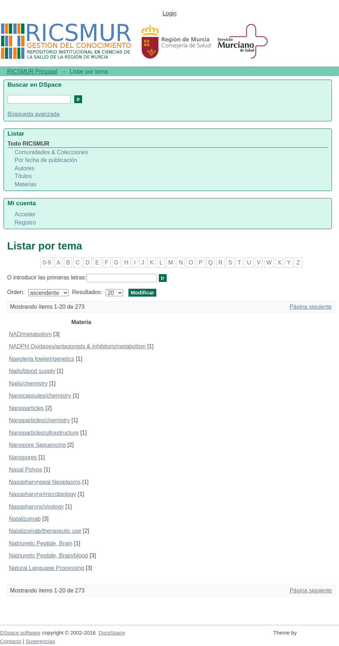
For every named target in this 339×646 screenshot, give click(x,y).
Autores (24, 168)
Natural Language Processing (46, 568)
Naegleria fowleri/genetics (41, 359)
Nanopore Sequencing (37, 445)
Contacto (10, 641)
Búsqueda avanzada (33, 114)
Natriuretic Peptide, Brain (40, 543)
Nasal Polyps (25, 469)
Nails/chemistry (28, 383)
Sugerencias (40, 641)
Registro (25, 222)
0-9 (46, 262)
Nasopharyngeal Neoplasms (45, 482)
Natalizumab (25, 519)
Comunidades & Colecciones (51, 152)
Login (169, 13)
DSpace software (20, 633)
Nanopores (23, 457)
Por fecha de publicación (46, 160)
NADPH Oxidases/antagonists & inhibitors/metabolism (77, 346)
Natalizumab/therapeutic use (45, 531)
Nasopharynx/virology (36, 507)
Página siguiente (311, 307)
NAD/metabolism (30, 334)
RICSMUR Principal (32, 72)
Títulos (23, 176)
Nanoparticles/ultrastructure (44, 433)
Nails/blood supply (32, 371)
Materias (25, 184)
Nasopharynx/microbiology (42, 494)
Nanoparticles (26, 408)
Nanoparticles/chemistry (39, 420)
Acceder (25, 214)
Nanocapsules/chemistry (40, 396)
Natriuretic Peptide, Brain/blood (48, 555)
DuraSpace (111, 633)
